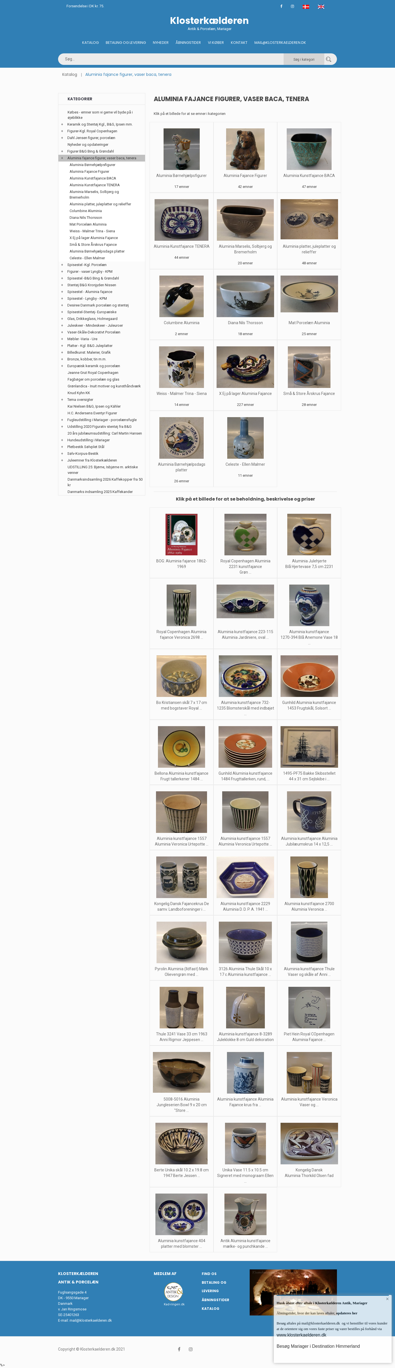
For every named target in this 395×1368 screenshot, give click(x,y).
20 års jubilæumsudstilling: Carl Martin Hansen (105, 433)
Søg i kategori (303, 60)
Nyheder (161, 42)
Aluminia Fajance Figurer (245, 175)
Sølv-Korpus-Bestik (82, 453)
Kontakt (239, 42)
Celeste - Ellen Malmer (245, 464)
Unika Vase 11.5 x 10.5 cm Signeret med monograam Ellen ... (245, 1175)
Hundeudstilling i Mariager (88, 440)
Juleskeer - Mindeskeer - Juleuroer (95, 325)
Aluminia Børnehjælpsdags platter (97, 251)
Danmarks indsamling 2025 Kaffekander (100, 492)
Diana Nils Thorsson (245, 323)
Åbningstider (188, 42)
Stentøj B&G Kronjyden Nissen (91, 285)
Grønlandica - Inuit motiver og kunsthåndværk (104, 386)
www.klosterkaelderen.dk (301, 1335)
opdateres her (346, 1313)
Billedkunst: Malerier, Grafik (89, 352)
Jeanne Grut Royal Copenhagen (93, 373)
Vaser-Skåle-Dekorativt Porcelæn (93, 332)
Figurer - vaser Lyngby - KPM (89, 271)
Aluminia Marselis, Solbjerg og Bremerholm (94, 194)
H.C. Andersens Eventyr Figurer (92, 413)
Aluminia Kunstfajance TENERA (182, 246)
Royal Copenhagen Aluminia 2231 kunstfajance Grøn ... (245, 566)
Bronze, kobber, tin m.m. (86, 359)
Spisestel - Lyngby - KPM (87, 298)
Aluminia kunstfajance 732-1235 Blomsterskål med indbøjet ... (245, 708)
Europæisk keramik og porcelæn (93, 366)
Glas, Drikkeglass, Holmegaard (92, 319)
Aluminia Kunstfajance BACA (309, 175)
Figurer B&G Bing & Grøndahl (90, 151)
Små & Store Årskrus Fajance (309, 393)
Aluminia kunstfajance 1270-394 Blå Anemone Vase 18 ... (309, 637)
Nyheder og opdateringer (88, 144)
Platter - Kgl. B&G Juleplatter (89, 346)
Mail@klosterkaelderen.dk (280, 42)
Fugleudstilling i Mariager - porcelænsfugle (102, 420)
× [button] (387, 1299)
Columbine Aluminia (181, 323)
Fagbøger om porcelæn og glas (93, 379)
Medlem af (165, 1273)
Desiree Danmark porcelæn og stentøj (98, 305)
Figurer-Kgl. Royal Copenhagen (92, 131)
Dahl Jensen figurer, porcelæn (91, 138)
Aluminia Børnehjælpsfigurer (181, 175)
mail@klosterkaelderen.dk (91, 1320)
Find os (209, 1273)
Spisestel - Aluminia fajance (89, 292)
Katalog (90, 42)
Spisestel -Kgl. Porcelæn (87, 265)
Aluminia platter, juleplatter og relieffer (100, 204)
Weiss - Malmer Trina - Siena (182, 393)
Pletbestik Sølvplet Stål (85, 447)
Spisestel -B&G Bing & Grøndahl (93, 278)
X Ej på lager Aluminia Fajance (245, 393)
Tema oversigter (80, 399)
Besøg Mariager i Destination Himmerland (318, 1346)
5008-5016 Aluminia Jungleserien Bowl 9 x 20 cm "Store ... (182, 1105)
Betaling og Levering (126, 42)
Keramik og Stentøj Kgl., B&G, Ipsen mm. (100, 124)
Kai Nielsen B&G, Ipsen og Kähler (94, 406)
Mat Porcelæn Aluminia (309, 323)
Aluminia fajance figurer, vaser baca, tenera (101, 158)
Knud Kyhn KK (79, 393)
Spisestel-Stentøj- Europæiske (91, 312)
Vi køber (216, 42)
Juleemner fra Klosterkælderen (92, 460)
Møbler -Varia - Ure (82, 339)
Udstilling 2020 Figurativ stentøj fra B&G (99, 426)
